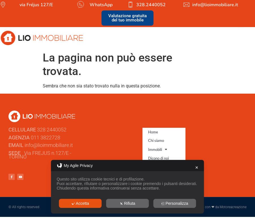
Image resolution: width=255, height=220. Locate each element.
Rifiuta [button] (127, 203)
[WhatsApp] (80, 4)
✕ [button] (196, 167)
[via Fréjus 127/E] (3, 5)
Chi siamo (156, 140)
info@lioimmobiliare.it (215, 5)
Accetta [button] (80, 203)
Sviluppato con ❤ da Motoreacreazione (217, 207)
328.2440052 (151, 5)
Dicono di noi (158, 158)
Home (153, 132)
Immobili (157, 149)
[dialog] (127, 187)
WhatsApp (101, 5)
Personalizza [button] (174, 203)
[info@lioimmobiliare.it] (186, 5)
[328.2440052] (130, 5)
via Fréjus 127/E (36, 5)
